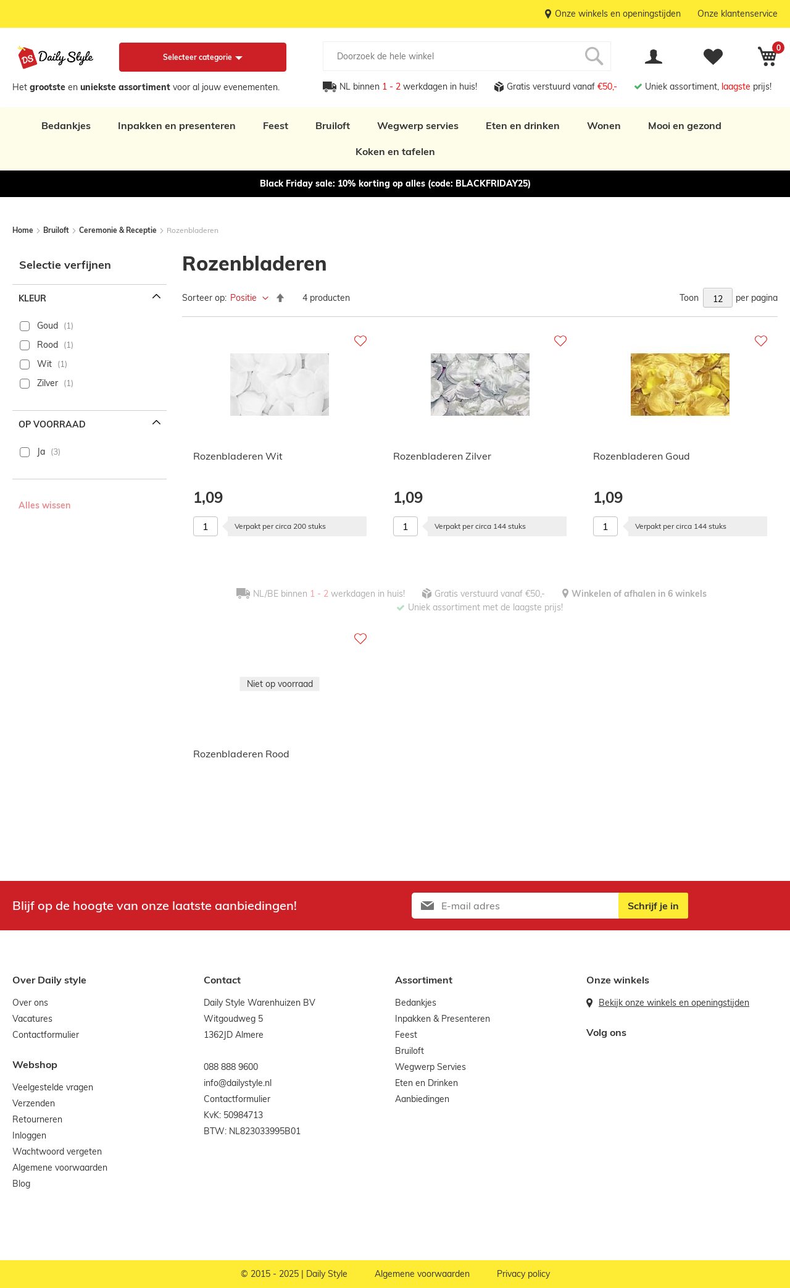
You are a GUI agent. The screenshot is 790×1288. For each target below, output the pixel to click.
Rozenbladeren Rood (241, 753)
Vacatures (32, 1018)
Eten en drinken (523, 125)
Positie (244, 297)
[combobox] (467, 56)
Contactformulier (45, 1034)
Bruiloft (332, 125)
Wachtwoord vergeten (57, 1151)
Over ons (30, 1002)
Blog (21, 1183)
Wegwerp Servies (430, 1066)
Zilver (47, 383)
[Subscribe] (653, 906)
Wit (44, 363)
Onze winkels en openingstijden (618, 13)
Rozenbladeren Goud (641, 456)
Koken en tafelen (395, 151)
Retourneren (37, 1119)
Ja (41, 451)
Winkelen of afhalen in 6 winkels (639, 593)
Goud (47, 325)
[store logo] (55, 57)
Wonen (604, 125)
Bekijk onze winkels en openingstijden (674, 1002)
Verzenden (33, 1103)
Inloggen (29, 1135)
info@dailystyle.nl (238, 1082)
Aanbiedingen (422, 1099)
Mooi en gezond (684, 125)
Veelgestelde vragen (52, 1087)
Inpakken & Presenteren (442, 1018)
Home (23, 230)
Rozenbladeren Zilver (442, 456)
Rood (47, 344)
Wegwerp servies (418, 125)
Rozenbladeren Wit (238, 456)
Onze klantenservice (737, 13)
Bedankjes (66, 125)
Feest (275, 125)
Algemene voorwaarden (59, 1167)
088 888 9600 (231, 1066)
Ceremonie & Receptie (119, 230)
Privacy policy (523, 1273)
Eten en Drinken (426, 1082)
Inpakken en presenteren (177, 125)
